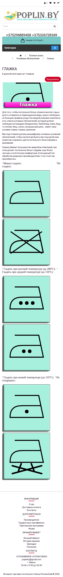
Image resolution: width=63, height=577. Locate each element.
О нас (31, 504)
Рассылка (31, 547)
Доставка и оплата (31, 507)
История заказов (31, 541)
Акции (31, 528)
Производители (31, 520)
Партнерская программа (32, 526)
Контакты (31, 510)
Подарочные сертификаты (31, 523)
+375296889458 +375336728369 (31, 35)
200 (49, 268)
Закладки (31, 544)
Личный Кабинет (31, 538)
